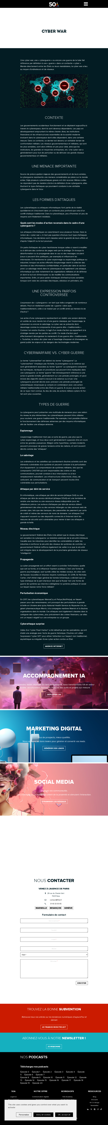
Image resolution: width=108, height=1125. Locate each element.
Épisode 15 (42, 1080)
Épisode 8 (24, 1077)
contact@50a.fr (56, 900)
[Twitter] (91, 1109)
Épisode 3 (59, 1072)
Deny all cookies (43, 1114)
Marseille (41, 908)
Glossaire (94, 1100)
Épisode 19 (25, 1083)
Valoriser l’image (54, 855)
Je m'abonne (54, 1046)
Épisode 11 (60, 1077)
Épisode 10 (48, 1077)
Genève (68, 908)
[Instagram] (94, 1109)
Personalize (24, 1114)
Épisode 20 (37, 1083)
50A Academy (68, 1097)
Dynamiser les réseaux (54, 802)
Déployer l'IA (54, 694)
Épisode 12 (72, 1077)
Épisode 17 (66, 1080)
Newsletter (94, 1105)
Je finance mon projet (54, 1027)
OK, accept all (64, 1114)
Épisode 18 (78, 1080)
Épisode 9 (36, 1077)
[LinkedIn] (88, 1109)
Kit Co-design (94, 1103)
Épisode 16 (54, 1080)
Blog (94, 1097)
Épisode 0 (24, 1072)
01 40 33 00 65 (55, 904)
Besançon (55, 908)
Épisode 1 (36, 1072)
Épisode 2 (47, 1072)
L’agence (13, 1097)
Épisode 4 (70, 1072)
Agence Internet (54, 646)
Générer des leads (54, 748)
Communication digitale (40, 1097)
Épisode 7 (40, 1074)
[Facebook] (98, 1109)
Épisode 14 (29, 1080)
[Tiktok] (101, 1109)
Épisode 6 (28, 1074)
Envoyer (81, 983)
